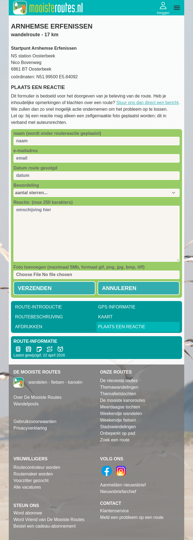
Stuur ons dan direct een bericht (147, 102)
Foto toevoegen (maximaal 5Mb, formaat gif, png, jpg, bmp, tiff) (78, 267)
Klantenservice (114, 510)
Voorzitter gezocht (31, 480)
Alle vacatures (27, 487)
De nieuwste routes (119, 380)
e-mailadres (25, 150)
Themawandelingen (119, 387)
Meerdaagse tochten (120, 407)
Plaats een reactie (121, 326)
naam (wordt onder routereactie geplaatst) (57, 133)
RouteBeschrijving (39, 316)
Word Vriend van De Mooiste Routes (48, 519)
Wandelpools (26, 404)
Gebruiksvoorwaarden (34, 421)
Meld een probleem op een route (131, 517)
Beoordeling (26, 185)
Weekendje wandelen (121, 413)
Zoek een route (115, 440)
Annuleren (119, 288)
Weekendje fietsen (118, 420)
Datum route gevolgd (35, 168)
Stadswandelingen (118, 426)
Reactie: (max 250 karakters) (43, 202)
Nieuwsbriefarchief (118, 491)
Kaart (105, 316)
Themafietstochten (118, 393)
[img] (177, 7)
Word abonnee (27, 513)
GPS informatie (116, 307)
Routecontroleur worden (36, 467)
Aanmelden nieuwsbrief (123, 485)
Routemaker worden (33, 474)
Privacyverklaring (30, 428)
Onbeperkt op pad (117, 433)
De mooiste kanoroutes (122, 400)
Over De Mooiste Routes (37, 397)
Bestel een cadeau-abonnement (44, 526)
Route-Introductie (38, 307)
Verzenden (35, 288)
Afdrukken (28, 326)
